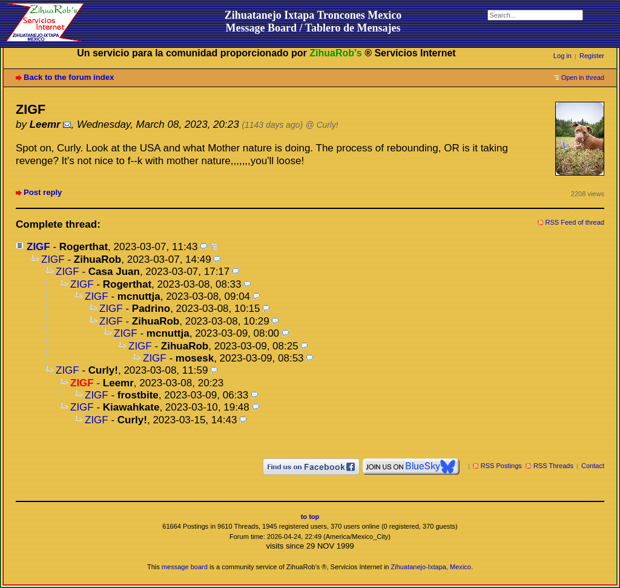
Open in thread (582, 77)
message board (185, 566)
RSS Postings (501, 465)
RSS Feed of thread (575, 222)
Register (591, 55)
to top (310, 516)
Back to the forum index (69, 77)
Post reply (43, 192)
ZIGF (38, 247)
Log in (562, 55)
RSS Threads (553, 465)
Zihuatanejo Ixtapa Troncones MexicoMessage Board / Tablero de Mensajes (313, 21)
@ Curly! (322, 125)
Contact (592, 465)
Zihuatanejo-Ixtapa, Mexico (431, 566)
